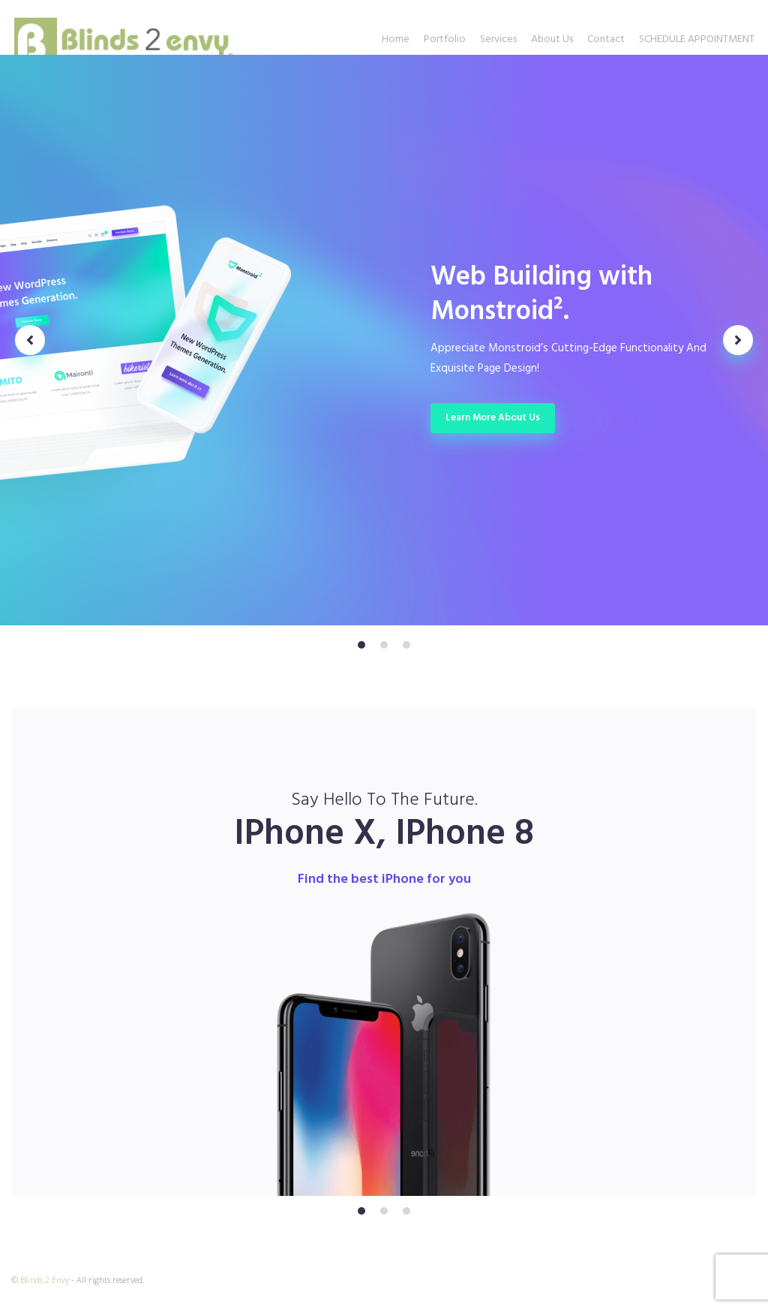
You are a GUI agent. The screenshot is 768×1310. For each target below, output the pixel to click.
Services (498, 39)
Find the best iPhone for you (384, 879)
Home (396, 39)
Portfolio (445, 39)
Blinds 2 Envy (44, 1279)
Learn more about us (493, 418)
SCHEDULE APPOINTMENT (696, 39)
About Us (552, 39)
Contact (606, 39)
